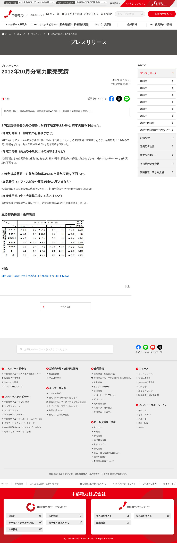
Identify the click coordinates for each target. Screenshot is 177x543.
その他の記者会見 (149, 163)
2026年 (143, 81)
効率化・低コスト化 (65, 523)
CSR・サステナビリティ (45, 24)
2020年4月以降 (147, 123)
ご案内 (25, 516)
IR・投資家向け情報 (161, 24)
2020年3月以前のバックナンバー (155, 130)
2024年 (143, 95)
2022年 (143, 109)
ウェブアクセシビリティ (124, 483)
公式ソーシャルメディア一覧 (149, 352)
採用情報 (19, 483)
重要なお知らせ (148, 155)
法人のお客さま (152, 516)
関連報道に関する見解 (152, 172)
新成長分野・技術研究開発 (74, 24)
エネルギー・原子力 (16, 24)
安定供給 (65, 516)
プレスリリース (38, 34)
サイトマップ (169, 483)
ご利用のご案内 (149, 483)
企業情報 (132, 24)
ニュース (54, 14)
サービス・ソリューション (25, 523)
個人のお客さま (112, 516)
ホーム (8, 34)
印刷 (7, 98)
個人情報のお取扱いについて (93, 483)
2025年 (143, 88)
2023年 (143, 102)
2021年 (143, 116)
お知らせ (145, 137)
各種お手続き (162, 14)
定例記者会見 (147, 146)
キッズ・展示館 (103, 24)
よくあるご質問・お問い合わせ (81, 14)
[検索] (142, 14)
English (108, 14)
